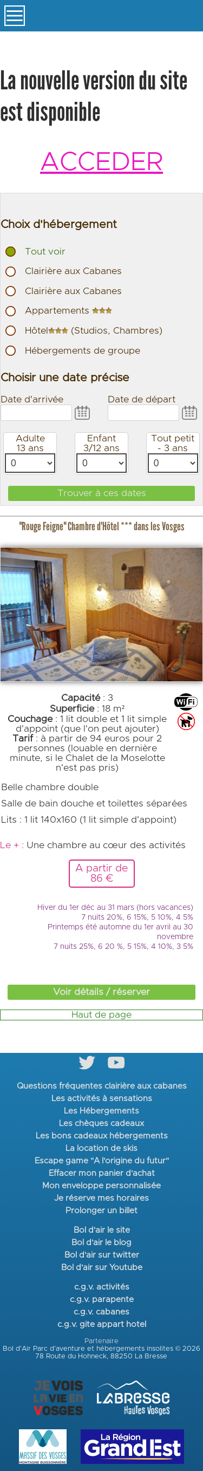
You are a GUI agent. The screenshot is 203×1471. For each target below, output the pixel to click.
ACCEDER (101, 162)
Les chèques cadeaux (101, 1123)
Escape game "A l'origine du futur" (102, 1161)
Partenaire (101, 1341)
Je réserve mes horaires (101, 1198)
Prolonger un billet (101, 1211)
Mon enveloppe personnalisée (101, 1186)
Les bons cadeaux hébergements (102, 1136)
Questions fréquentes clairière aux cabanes (102, 1086)
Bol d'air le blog (101, 1243)
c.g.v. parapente (102, 1300)
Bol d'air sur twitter (101, 1255)
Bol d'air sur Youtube (101, 1268)
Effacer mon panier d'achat (102, 1173)
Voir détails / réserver (101, 992)
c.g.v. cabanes (101, 1312)
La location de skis (101, 1148)
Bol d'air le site (102, 1230)
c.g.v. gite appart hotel (101, 1324)
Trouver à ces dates (101, 493)
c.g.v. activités (101, 1287)
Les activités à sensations (101, 1099)
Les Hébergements (101, 1111)
